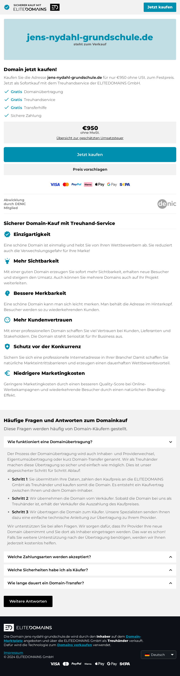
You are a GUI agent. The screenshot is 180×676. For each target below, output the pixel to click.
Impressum (13, 653)
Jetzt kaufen (159, 7)
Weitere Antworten (28, 601)
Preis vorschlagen (90, 169)
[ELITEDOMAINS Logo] (74, 628)
